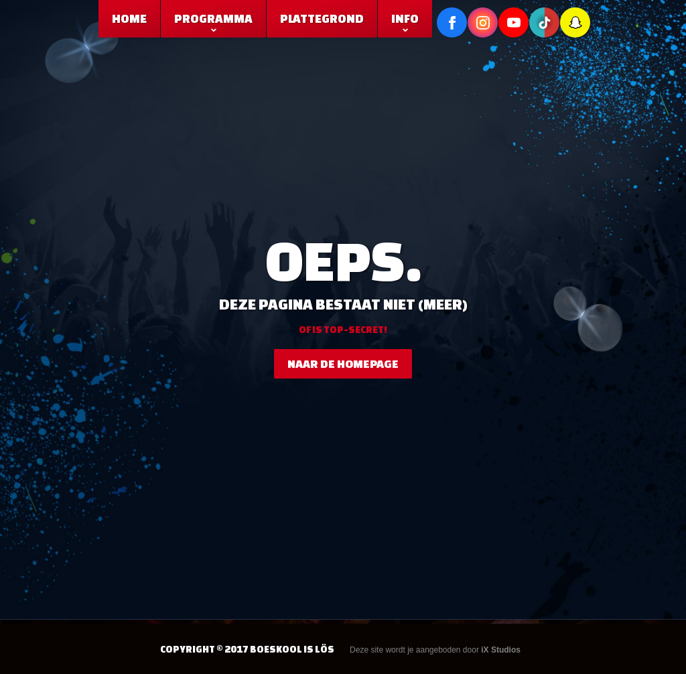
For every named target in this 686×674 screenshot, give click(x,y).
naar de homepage (343, 363)
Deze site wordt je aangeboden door (435, 650)
